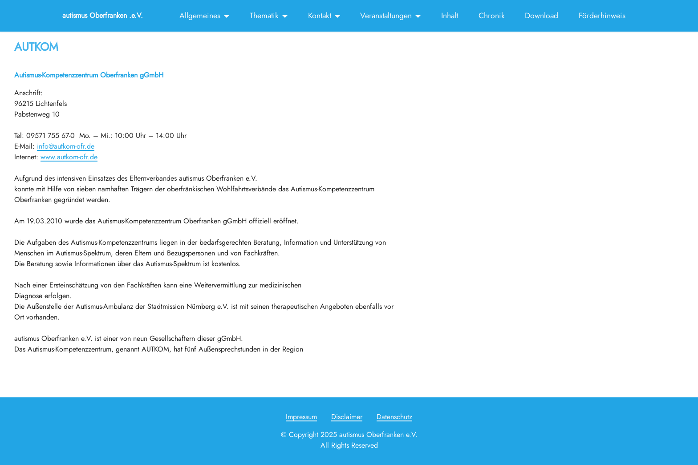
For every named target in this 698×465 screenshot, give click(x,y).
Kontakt (319, 15)
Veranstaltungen (386, 15)
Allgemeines (199, 15)
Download (541, 15)
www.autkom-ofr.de (69, 157)
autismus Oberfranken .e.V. (102, 15)
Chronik (492, 15)
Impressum (301, 417)
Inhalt (449, 15)
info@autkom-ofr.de (65, 146)
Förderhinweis (602, 15)
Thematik (264, 15)
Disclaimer (346, 417)
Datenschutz (394, 417)
